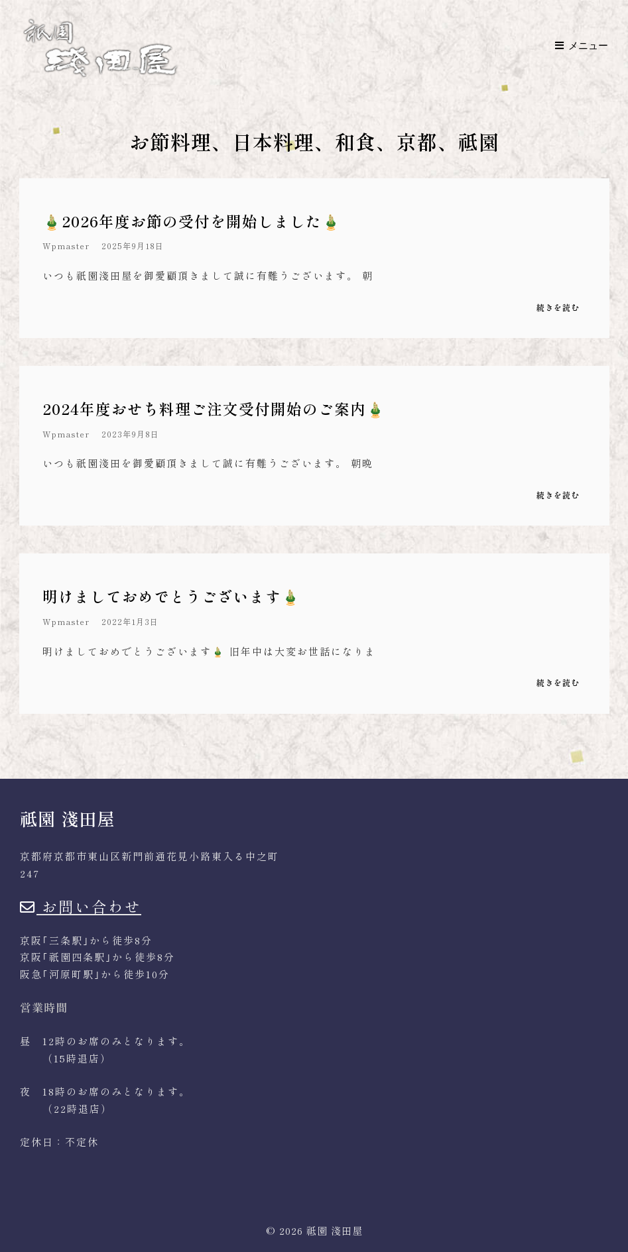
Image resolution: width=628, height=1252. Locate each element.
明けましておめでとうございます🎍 (171, 595)
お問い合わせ (80, 906)
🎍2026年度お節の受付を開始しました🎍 (191, 220)
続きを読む (558, 308)
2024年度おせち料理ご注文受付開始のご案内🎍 (213, 408)
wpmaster (66, 246)
